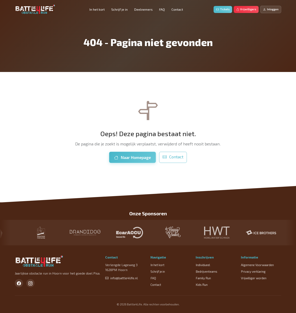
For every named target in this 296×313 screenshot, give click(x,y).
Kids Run (202, 284)
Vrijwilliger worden (253, 278)
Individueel (203, 265)
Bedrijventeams (206, 271)
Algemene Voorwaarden (257, 265)
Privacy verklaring (253, 271)
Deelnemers (143, 9)
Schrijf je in (119, 9)
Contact (177, 9)
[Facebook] (19, 283)
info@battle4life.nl (121, 278)
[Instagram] (30, 283)
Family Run (203, 278)
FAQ (162, 9)
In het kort (97, 9)
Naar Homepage (132, 157)
